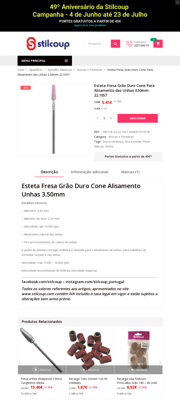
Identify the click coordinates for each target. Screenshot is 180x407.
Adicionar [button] (45, 370)
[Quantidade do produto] (104, 118)
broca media (133, 141)
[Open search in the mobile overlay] (102, 44)
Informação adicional (89, 171)
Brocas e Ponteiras (89, 70)
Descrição (49, 171)
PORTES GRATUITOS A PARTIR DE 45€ (90, 21)
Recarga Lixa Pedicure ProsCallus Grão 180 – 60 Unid (137, 381)
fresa (146, 141)
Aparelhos (36, 70)
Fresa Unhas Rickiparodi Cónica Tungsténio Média (41, 381)
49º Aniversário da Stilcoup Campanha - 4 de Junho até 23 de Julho (90, 10)
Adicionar (138, 118)
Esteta (109, 146)
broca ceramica (113, 141)
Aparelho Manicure (60, 70)
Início (21, 70)
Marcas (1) (130, 171)
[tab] (49, 173)
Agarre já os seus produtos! (90, 25)
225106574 (141, 45)
